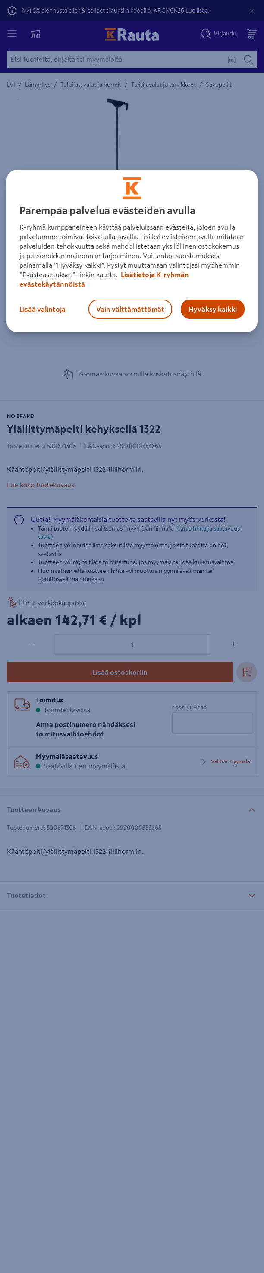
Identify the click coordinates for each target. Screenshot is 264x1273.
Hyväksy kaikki (213, 309)
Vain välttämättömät (130, 309)
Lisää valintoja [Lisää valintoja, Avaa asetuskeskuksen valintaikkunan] (42, 309)
